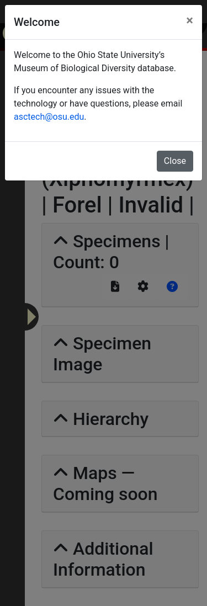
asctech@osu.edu (49, 116)
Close (175, 161)
